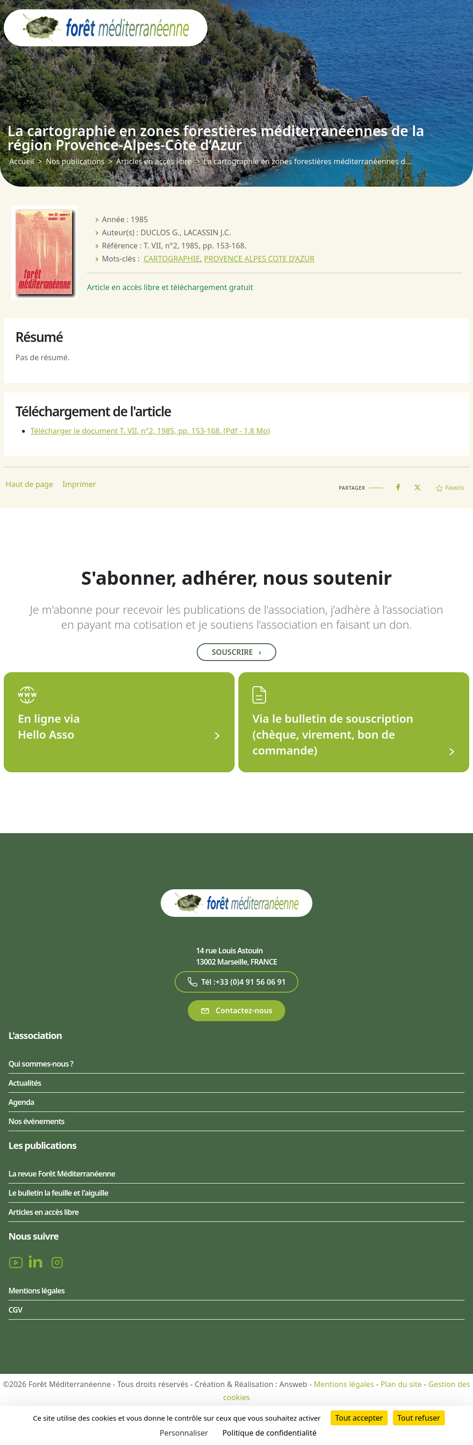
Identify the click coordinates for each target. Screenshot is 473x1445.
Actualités (24, 1083)
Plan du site (400, 1384)
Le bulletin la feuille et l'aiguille (58, 1193)
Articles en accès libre (154, 161)
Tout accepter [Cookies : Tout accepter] (359, 1418)
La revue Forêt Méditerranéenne (61, 1174)
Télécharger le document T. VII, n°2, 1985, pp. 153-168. (150, 431)
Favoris (450, 488)
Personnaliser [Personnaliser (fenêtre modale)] (184, 1433)
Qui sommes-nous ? (40, 1064)
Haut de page (29, 484)
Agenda (21, 1102)
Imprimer (79, 484)
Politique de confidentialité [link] (269, 1433)
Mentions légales (36, 1290)
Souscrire (236, 652)
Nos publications (75, 161)
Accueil (21, 161)
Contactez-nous (236, 1010)
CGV (15, 1310)
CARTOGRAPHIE (172, 259)
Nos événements (36, 1121)
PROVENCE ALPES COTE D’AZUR (259, 259)
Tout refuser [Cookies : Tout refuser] (419, 1418)
